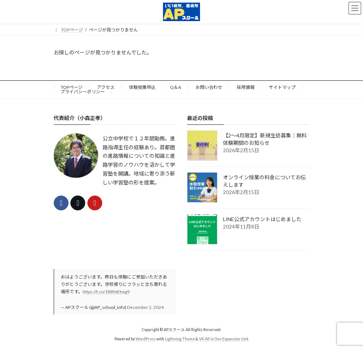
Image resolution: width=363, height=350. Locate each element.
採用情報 (245, 87)
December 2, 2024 (145, 307)
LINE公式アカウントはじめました (262, 219)
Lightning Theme (180, 338)
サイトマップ (282, 87)
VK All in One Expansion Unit (224, 338)
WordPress (146, 338)
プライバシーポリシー (82, 91)
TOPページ (72, 87)
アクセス (105, 87)
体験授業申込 (142, 87)
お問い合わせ (209, 87)
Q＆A (175, 87)
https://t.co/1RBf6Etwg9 (106, 291)
